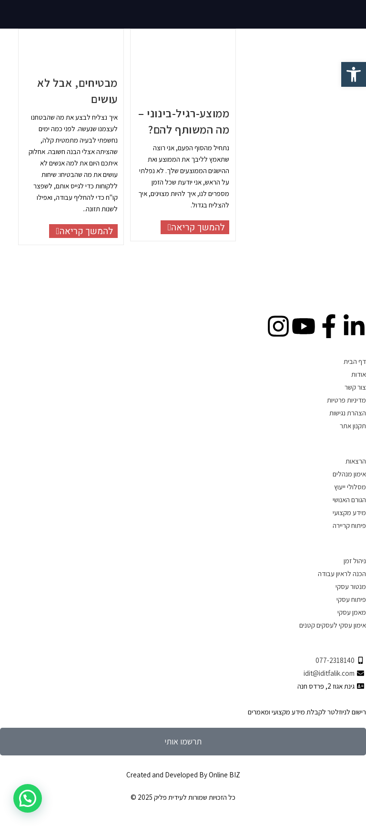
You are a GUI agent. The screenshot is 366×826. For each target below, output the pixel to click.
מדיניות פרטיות (346, 399)
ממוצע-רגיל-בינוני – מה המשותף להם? (183, 121)
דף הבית (355, 361)
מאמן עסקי (351, 612)
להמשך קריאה (81, 231)
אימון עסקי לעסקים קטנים (332, 625)
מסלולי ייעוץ (350, 486)
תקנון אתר (353, 425)
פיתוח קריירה (349, 525)
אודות (358, 374)
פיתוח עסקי (351, 599)
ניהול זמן (355, 560)
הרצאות (356, 460)
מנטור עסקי (351, 586)
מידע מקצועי (349, 512)
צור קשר (355, 387)
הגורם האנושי (349, 499)
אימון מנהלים (349, 473)
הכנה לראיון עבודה (342, 573)
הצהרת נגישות (347, 412)
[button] (27, 798)
